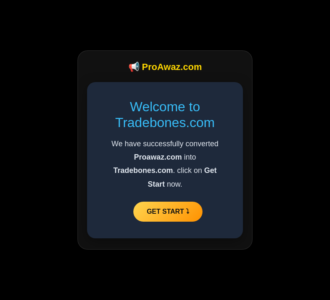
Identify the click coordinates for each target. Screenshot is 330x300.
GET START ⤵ (168, 211)
